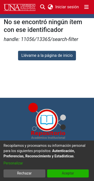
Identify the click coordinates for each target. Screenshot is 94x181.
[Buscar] (43, 7)
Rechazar (24, 173)
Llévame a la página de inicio (47, 55)
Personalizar (13, 163)
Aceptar (68, 173)
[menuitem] (50, 7)
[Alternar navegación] (86, 7)
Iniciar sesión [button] (67, 7)
